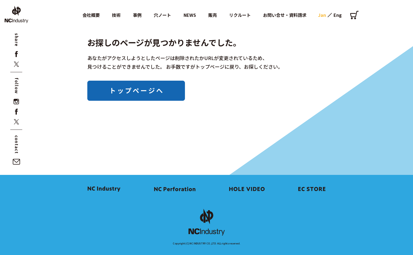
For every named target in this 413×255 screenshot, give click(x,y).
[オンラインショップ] (354, 15)
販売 (212, 15)
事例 (137, 15)
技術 (116, 15)
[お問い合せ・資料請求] (16, 162)
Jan (322, 15)
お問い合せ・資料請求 (284, 15)
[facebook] (16, 54)
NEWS (190, 15)
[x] (16, 64)
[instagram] (16, 102)
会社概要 (91, 15)
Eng (338, 15)
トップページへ (136, 90)
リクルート (240, 15)
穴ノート (162, 15)
